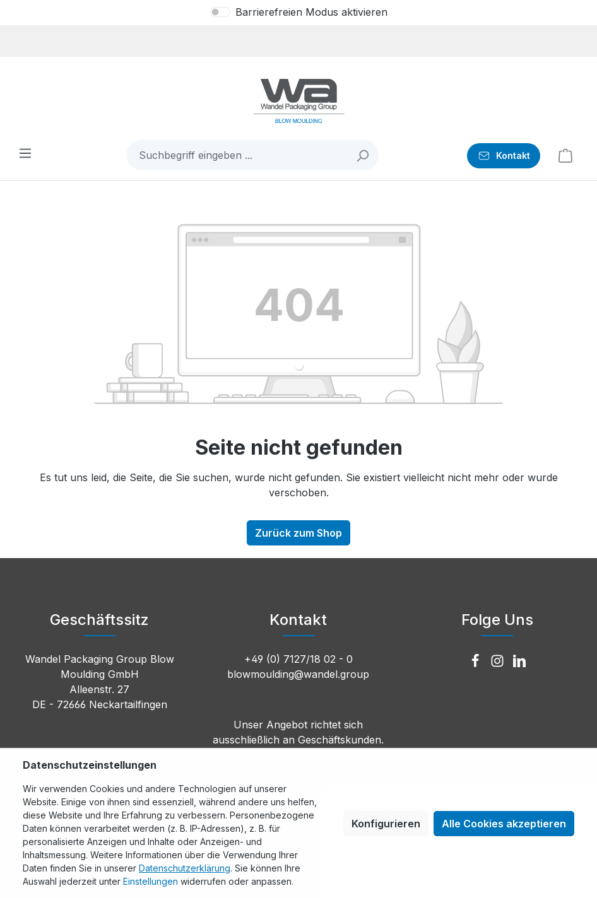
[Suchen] (363, 155)
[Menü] (25, 152)
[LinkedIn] (519, 661)
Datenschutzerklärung (184, 868)
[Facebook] (476, 661)
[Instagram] (498, 661)
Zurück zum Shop (298, 533)
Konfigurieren (386, 823)
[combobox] (237, 155)
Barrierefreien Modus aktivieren (311, 12)
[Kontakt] (503, 155)
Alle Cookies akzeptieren (504, 823)
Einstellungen (150, 881)
